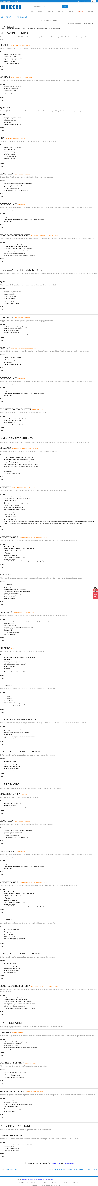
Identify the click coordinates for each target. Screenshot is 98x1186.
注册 (18, 1)
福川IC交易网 (46, 1179)
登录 (13, 1)
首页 (32, 11)
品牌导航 (50, 11)
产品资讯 (8, 17)
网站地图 (75, 1182)
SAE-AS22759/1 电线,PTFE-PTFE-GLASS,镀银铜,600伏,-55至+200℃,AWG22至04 (75, 1169)
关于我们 (54, 1182)
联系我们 (90, 11)
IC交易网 (52, 1179)
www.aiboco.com (55, 1163)
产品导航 (40, 11)
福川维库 (40, 1179)
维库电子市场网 (33, 1179)
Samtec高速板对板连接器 (20, 17)
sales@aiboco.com (69, 1163)
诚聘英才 (33, 1182)
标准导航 (60, 11)
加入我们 (43, 1182)
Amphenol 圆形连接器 (11, 1169)
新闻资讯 (80, 11)
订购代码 (70, 11)
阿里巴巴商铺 (25, 1179)
